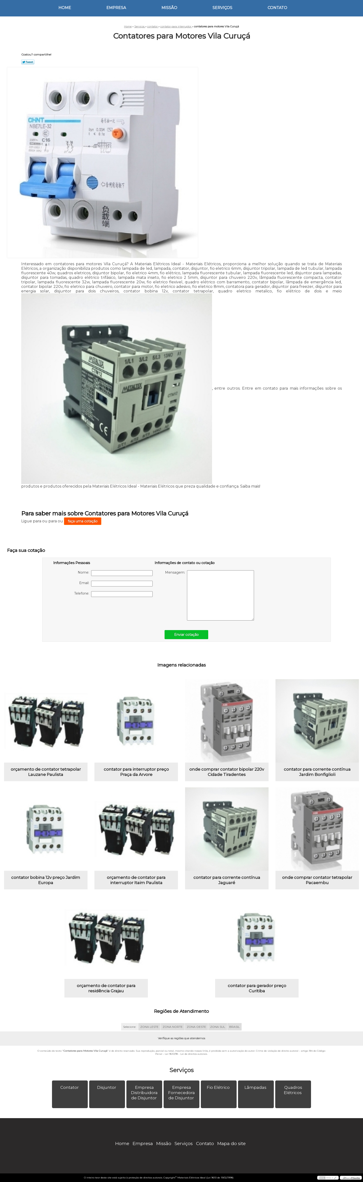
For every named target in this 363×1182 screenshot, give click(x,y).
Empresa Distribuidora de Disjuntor (144, 1092)
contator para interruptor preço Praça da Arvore (136, 772)
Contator (70, 1087)
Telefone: (113, 594)
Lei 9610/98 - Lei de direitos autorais (186, 1053)
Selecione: (129, 1027)
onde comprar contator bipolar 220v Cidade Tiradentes (226, 772)
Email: (116, 583)
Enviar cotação (186, 634)
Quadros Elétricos (293, 1090)
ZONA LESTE (149, 1027)
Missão (169, 7)
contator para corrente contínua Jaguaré (226, 880)
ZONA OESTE (196, 1027)
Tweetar (27, 62)
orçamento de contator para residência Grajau (106, 988)
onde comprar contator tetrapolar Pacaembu (317, 880)
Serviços (222, 7)
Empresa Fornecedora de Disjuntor (181, 1092)
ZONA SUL (217, 1027)
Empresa (116, 7)
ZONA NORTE (173, 1027)
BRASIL (234, 1027)
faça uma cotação (83, 521)
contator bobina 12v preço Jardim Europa (45, 880)
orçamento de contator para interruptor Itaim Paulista (136, 880)
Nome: (115, 573)
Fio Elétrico (219, 1087)
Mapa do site (231, 1143)
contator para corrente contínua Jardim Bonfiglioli (317, 772)
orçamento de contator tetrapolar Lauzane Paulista (46, 772)
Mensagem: (209, 595)
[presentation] (83, 611)
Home (64, 7)
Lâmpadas (255, 1087)
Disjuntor (107, 1087)
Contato (277, 7)
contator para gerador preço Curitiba (257, 988)
